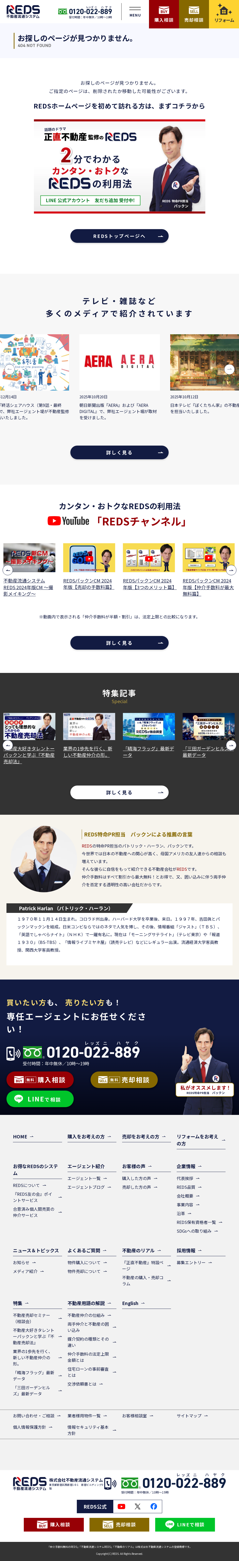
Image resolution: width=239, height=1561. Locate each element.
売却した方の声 (136, 1187)
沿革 (181, 1213)
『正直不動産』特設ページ (142, 1265)
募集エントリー (191, 1262)
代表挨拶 (185, 1178)
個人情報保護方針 (29, 1427)
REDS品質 (186, 1187)
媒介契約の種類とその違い (88, 1342)
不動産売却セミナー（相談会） (31, 1318)
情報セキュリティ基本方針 (88, 1430)
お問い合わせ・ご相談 (33, 1415)
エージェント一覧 (84, 1178)
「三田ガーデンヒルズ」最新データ (208, 751)
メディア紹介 (25, 1271)
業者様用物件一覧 (84, 1415)
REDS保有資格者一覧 (196, 1222)
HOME (20, 1136)
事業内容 (185, 1204)
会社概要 (185, 1196)
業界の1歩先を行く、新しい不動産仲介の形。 (88, 751)
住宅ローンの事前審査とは (88, 1372)
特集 (17, 1303)
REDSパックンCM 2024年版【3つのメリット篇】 (149, 583)
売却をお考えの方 (140, 1136)
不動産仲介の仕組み (86, 1315)
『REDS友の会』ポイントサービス (32, 1197)
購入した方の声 (136, 1178)
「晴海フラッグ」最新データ (149, 751)
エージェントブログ (86, 1187)
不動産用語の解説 (86, 1303)
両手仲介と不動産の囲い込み (88, 1327)
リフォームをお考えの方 (197, 1140)
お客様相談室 (134, 1415)
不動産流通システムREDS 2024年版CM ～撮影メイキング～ (29, 587)
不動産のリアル (138, 1250)
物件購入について (84, 1262)
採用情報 (186, 1250)
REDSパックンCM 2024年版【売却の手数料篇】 (89, 583)
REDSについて (26, 1185)
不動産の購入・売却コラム (142, 1280)
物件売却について (84, 1271)
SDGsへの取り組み (194, 1231)
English (130, 1303)
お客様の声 (133, 1166)
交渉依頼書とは (82, 1384)
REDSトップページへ (119, 235)
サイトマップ (189, 1415)
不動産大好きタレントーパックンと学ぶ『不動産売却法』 (29, 755)
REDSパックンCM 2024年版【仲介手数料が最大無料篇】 (208, 587)
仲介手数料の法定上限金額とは (88, 1357)
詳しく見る (119, 452)
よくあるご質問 (84, 1250)
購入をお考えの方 (86, 1136)
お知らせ (21, 1262)
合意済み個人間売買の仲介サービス (33, 1212)
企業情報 (186, 1166)
